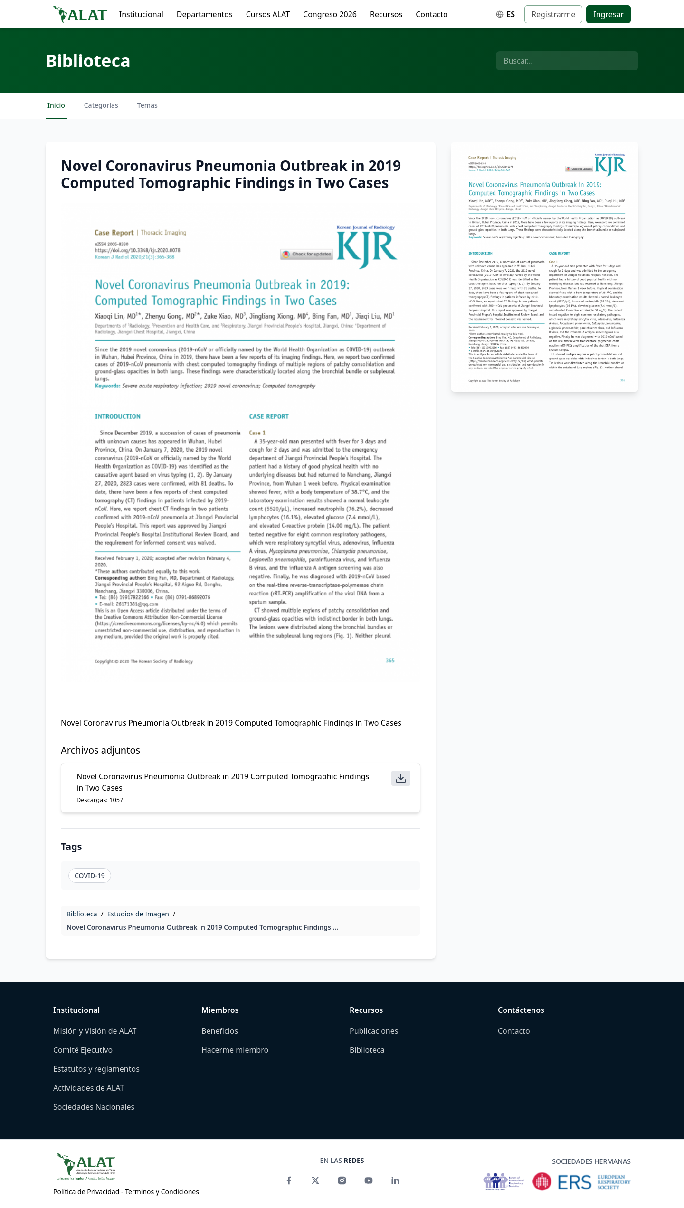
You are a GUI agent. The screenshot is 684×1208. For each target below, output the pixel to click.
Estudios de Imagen (138, 913)
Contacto (432, 14)
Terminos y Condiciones (162, 1191)
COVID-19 (90, 875)
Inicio (56, 105)
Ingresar (608, 14)
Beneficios (219, 1031)
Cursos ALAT (268, 14)
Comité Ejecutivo (83, 1050)
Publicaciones (374, 1031)
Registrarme (553, 14)
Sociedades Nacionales (93, 1107)
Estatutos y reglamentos (96, 1069)
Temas (147, 105)
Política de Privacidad (86, 1191)
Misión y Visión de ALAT (94, 1031)
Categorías (101, 105)
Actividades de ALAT (88, 1088)
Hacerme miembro (234, 1050)
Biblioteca (88, 60)
